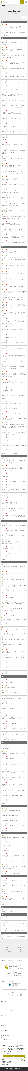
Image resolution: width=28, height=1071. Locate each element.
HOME (3, 5)
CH (17, 2)
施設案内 (3, 1025)
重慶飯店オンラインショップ (8, 1061)
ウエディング (4, 1020)
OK (14, 1056)
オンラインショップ (6, 1030)
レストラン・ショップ (6, 1011)
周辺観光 (3, 1037)
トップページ (4, 1001)
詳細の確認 (6, 1053)
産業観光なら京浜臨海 (6, 1062)
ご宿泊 (2, 1006)
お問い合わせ (4, 1039)
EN (15, 2)
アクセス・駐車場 (5, 1035)
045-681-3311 (11, 975)
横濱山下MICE (5, 1064)
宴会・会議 (3, 1015)
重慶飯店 (4, 1059)
